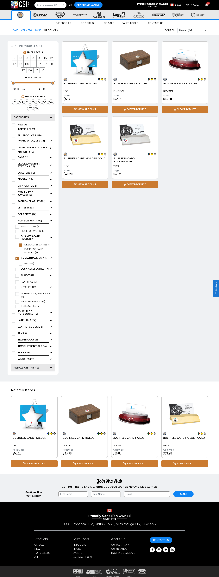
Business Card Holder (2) (33, 251)
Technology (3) (28, 339)
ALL (36, 557)
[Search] (63, 5)
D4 (39, 102)
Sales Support (82, 557)
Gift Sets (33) (26, 207)
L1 (15, 58)
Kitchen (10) (28, 287)
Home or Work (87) (30, 220)
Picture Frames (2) (34, 301)
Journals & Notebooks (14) (28, 312)
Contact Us (155, 23)
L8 (14, 64)
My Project (193, 4)
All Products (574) (31, 135)
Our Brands (119, 549)
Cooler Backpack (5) (34, 257)
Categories (64, 23)
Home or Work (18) (34, 231)
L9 (20, 64)
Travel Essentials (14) (32, 346)
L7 (51, 58)
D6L (45, 102)
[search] (50, 5)
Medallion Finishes (26, 367)
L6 (45, 58)
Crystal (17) (25, 179)
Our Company (120, 545)
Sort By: (170, 30)
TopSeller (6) (27, 129)
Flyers (77, 549)
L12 (39, 64)
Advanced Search (88, 4)
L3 (27, 58)
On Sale (109, 23)
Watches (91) (26, 359)
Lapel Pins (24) (27, 320)
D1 (15, 102)
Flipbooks (79, 545)
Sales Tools (130, 23)
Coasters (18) (26, 172)
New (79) (24, 124)
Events (77, 553)
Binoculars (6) (31, 226)
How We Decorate (123, 553)
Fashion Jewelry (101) (31, 201)
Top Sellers (42, 553)
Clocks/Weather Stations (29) (29, 165)
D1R (21, 102)
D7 (30, 108)
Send (183, 494)
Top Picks (87, 23)
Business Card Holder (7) (30, 237)
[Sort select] (192, 30)
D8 (36, 108)
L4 (33, 58)
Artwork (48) (27, 152)
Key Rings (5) (30, 282)
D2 (27, 102)
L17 (36, 70)
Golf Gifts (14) (27, 214)
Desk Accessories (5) (38, 244)
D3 (33, 102)
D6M (51, 102)
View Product (85, 109)
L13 (45, 64)
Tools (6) (24, 352)
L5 (39, 58)
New (37, 549)
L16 (30, 70)
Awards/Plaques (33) (31, 140)
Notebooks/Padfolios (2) (36, 295)
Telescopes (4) (31, 306)
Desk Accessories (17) (35, 268)
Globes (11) (27, 275)
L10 (27, 64)
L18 (42, 70)
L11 (33, 64)
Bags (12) (23, 157)
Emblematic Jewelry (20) (25, 193)
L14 (51, 64)
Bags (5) (30, 263)
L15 (23, 70)
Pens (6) (22, 333)
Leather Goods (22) (30, 327)
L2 (20, 58)
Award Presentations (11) (35, 147)
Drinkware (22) (27, 185)
